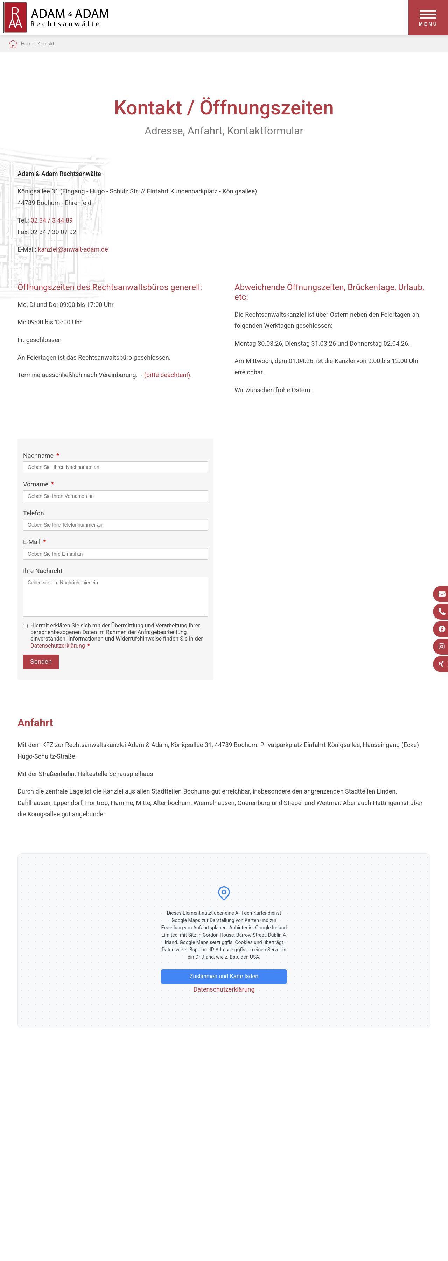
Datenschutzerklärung (57, 645)
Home (27, 44)
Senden (41, 661)
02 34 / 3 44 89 (51, 220)
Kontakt (45, 44)
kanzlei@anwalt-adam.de (73, 249)
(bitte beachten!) (167, 375)
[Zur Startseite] (56, 31)
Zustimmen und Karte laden (224, 976)
